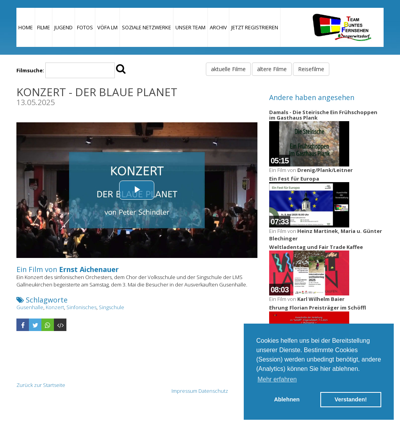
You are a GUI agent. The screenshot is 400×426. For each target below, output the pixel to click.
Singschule (111, 307)
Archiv (218, 27)
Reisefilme (311, 69)
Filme (43, 27)
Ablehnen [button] (287, 399)
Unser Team (190, 27)
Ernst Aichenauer (89, 269)
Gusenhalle (29, 307)
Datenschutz (213, 390)
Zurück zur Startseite (40, 384)
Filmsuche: (30, 70)
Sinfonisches (81, 307)
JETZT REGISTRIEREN (254, 27)
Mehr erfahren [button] (277, 379)
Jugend (63, 27)
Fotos (85, 27)
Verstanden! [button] (351, 399)
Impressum (184, 390)
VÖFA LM (107, 27)
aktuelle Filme (228, 69)
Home (25, 27)
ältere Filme (272, 69)
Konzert (55, 307)
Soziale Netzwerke (146, 27)
